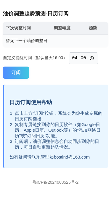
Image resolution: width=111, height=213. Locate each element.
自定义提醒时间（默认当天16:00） (35, 58)
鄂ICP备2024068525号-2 (56, 182)
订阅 (16, 72)
